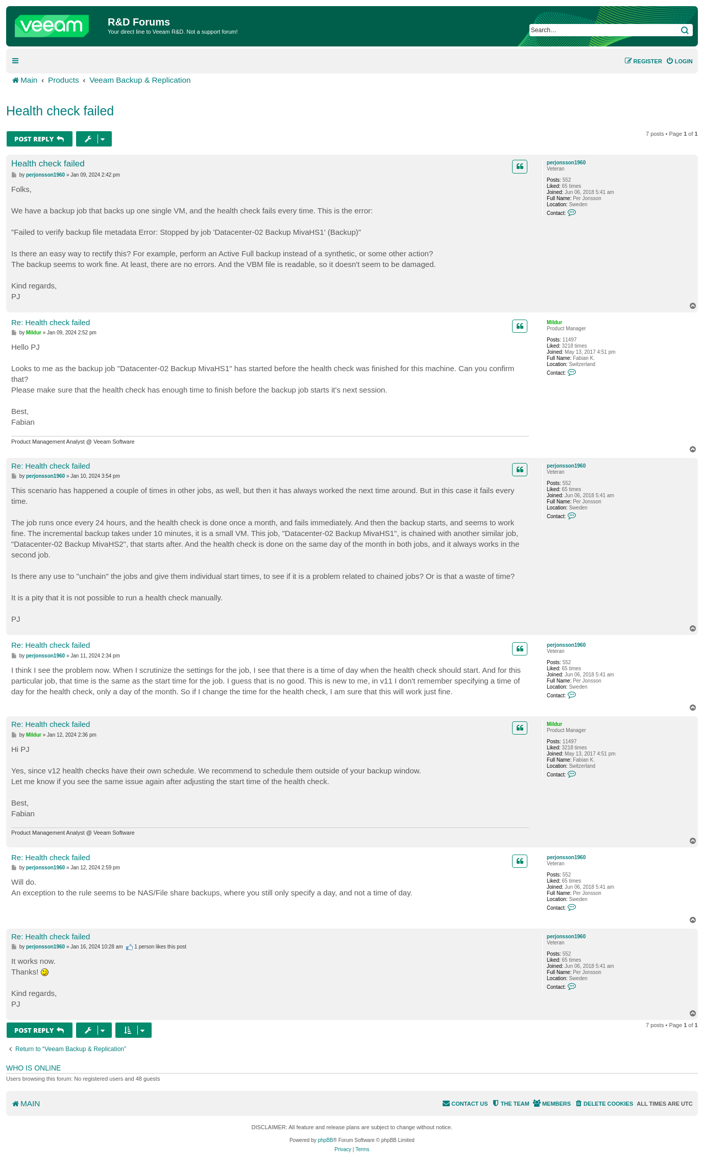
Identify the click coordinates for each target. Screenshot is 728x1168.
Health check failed (60, 111)
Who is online (33, 1068)
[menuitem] (679, 61)
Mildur (554, 322)
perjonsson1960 (566, 162)
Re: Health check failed (50, 322)
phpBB (325, 1140)
